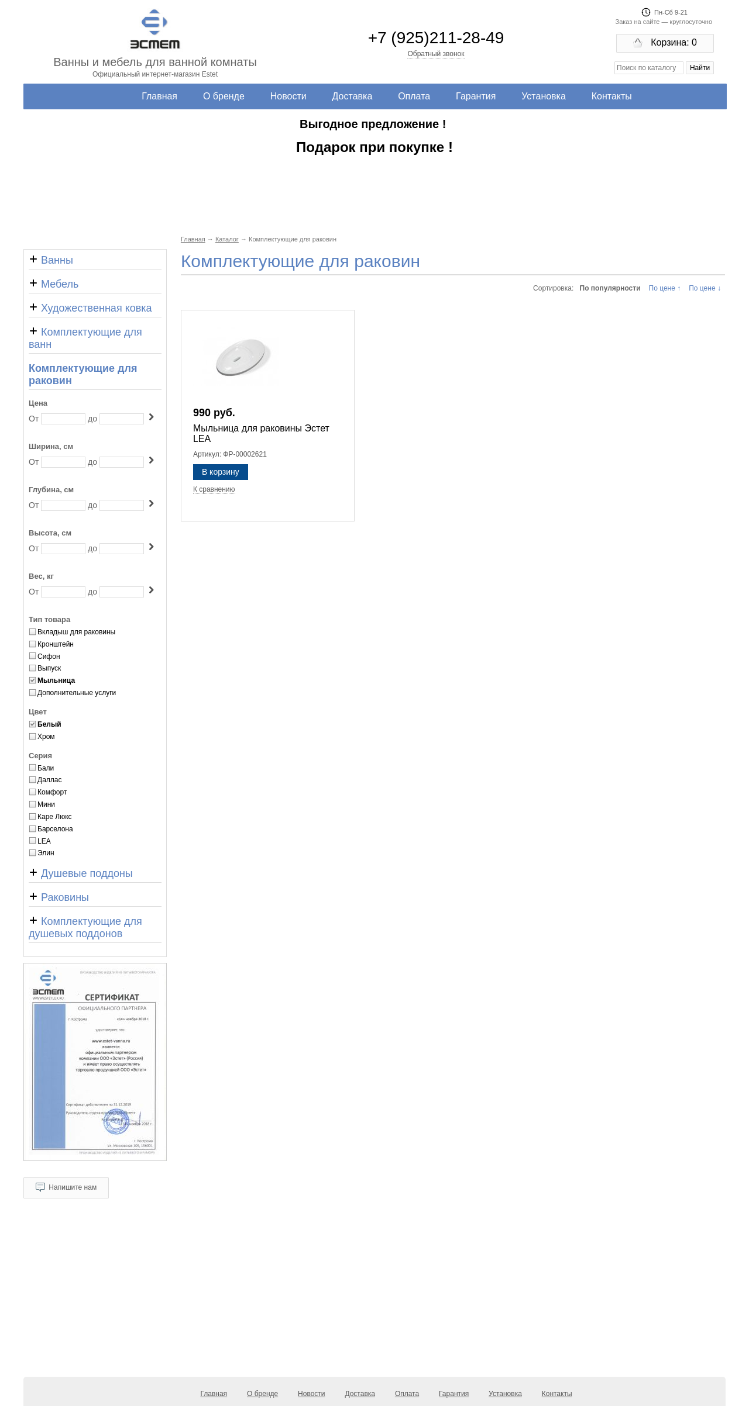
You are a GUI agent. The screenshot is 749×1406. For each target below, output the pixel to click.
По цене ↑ (665, 288)
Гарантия (476, 96)
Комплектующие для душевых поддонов (85, 927)
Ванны (51, 260)
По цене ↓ (705, 288)
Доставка (352, 96)
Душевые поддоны (81, 873)
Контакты (612, 96)
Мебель (53, 284)
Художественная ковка (90, 308)
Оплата (414, 96)
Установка (543, 96)
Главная (159, 96)
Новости (288, 96)
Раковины (59, 897)
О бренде (224, 96)
